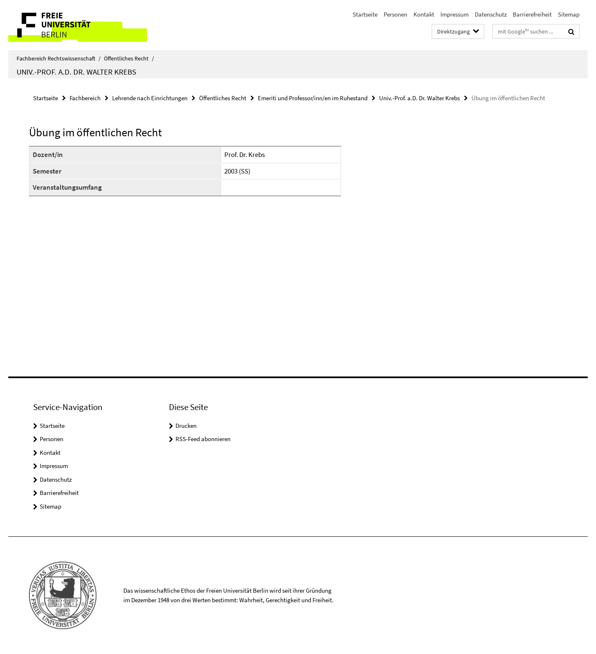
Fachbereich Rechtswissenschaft (59, 58)
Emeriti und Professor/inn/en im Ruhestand (313, 98)
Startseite (365, 14)
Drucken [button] (186, 426)
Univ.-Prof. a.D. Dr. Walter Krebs (76, 72)
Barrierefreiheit (532, 14)
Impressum (454, 14)
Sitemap (568, 14)
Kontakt (423, 14)
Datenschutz (491, 14)
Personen (395, 14)
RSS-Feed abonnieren (203, 439)
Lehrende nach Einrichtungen (149, 98)
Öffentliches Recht (129, 58)
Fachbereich (85, 98)
